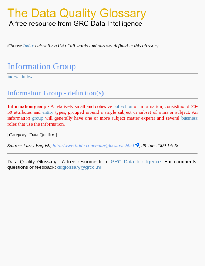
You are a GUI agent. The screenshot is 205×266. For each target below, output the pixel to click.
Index (28, 45)
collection (123, 106)
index (12, 76)
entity (47, 112)
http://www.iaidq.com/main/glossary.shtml (96, 145)
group (37, 118)
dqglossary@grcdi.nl (79, 167)
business (189, 118)
